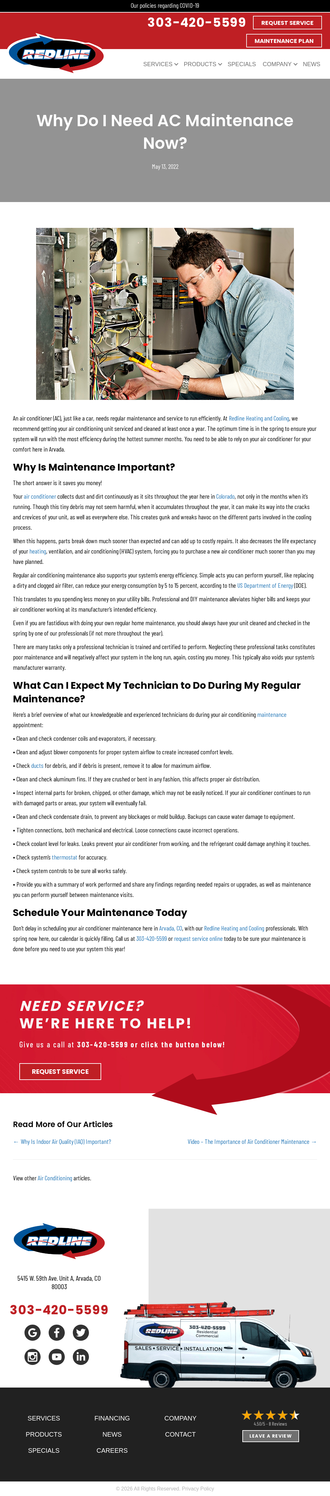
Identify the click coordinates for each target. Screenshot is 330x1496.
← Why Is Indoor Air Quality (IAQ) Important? (62, 1141)
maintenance (271, 714)
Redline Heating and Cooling (259, 418)
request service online (198, 938)
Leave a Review (270, 1436)
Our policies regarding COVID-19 (165, 5)
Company (277, 64)
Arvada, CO (170, 928)
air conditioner (40, 496)
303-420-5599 (151, 938)
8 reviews (278, 1423)
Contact (180, 1434)
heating (37, 551)
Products (200, 64)
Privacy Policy (198, 1488)
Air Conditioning (55, 1178)
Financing (112, 1418)
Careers (112, 1450)
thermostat (64, 857)
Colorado (225, 496)
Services (158, 64)
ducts (38, 765)
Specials (242, 64)
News (311, 64)
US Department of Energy (265, 585)
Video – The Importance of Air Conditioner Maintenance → (252, 1141)
